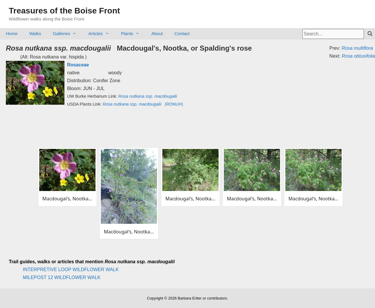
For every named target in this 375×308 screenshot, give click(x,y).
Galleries (67, 33)
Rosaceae (78, 64)
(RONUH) (143, 104)
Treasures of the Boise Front (64, 10)
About (157, 33)
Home (12, 33)
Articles (101, 33)
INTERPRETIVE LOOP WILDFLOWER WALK (71, 269)
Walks (35, 33)
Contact (182, 33)
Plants (133, 33)
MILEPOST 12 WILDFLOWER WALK (61, 277)
